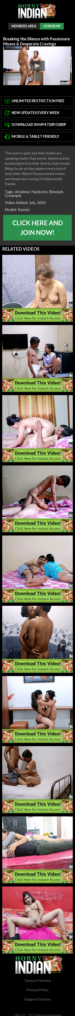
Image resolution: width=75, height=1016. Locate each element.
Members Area (23, 26)
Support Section (37, 999)
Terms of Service (37, 980)
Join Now (51, 26)
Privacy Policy (38, 990)
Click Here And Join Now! (37, 227)
